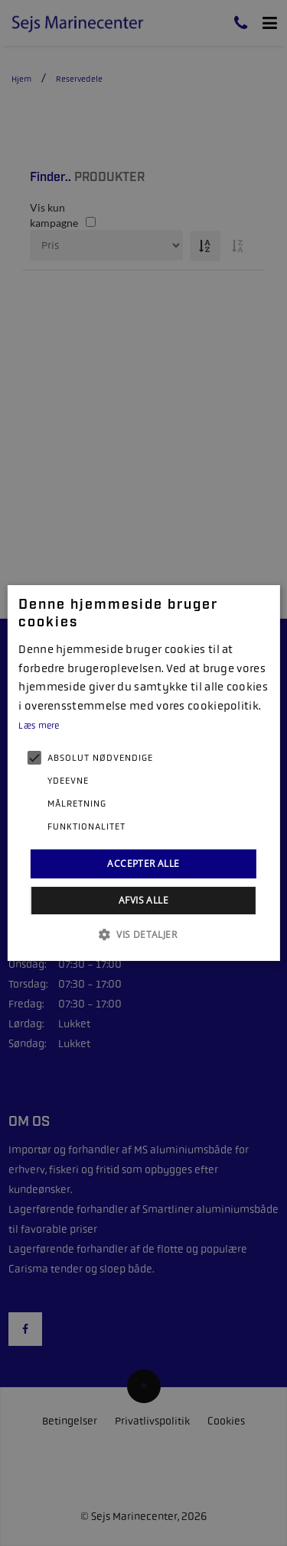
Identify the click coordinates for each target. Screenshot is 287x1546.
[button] (143, 934)
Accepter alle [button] (143, 863)
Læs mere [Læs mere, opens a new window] (38, 726)
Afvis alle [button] (143, 900)
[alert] (143, 773)
